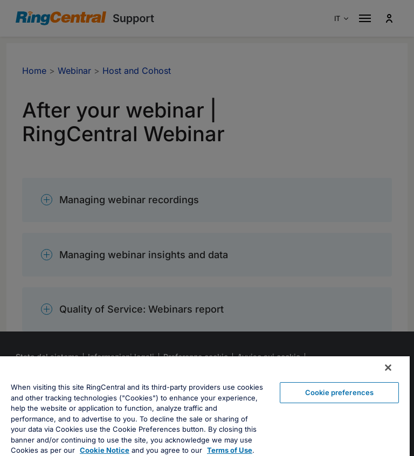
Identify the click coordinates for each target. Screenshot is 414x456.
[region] (205, 406)
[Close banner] (388, 367)
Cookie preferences (339, 392)
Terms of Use (229, 450)
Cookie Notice (104, 450)
